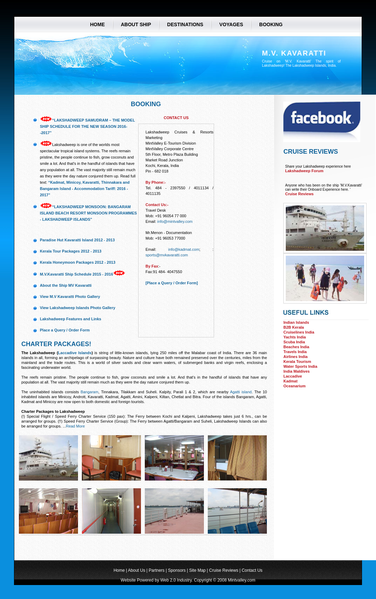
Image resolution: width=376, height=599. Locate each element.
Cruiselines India (298, 332)
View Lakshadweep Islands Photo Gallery (77, 308)
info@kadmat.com (183, 249)
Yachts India (294, 337)
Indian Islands (296, 322)
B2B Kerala (293, 327)
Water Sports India (300, 366)
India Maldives (296, 371)
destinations (185, 24)
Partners (156, 570)
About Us (136, 570)
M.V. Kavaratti (294, 53)
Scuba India (294, 342)
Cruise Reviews (299, 194)
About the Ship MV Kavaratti (66, 285)
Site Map (197, 570)
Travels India (295, 352)
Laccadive (292, 376)
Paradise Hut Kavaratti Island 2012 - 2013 (77, 240)
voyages (231, 24)
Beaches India (296, 347)
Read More (75, 426)
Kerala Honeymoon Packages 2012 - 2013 (77, 262)
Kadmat (290, 381)
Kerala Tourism (297, 361)
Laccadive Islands (75, 353)
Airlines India (295, 357)
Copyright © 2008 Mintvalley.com (224, 580)
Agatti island (241, 392)
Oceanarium (294, 386)
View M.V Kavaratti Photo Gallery (70, 296)
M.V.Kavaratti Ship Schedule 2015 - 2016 (76, 274)
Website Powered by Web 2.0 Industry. (157, 580)
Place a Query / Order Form (65, 330)
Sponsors (177, 570)
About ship (136, 24)
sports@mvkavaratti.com (167, 255)
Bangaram (89, 392)
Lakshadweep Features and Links (70, 319)
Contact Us (252, 570)
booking (271, 24)
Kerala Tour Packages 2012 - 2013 (70, 251)
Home (97, 24)
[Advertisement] (318, 423)
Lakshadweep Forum (304, 171)
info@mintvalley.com (175, 221)
